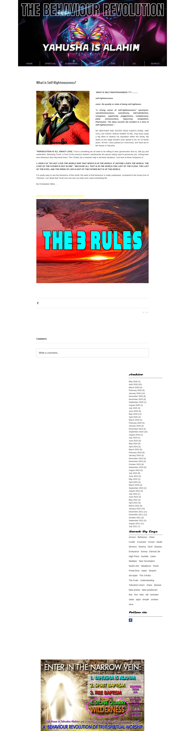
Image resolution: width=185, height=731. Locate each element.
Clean (152, 537)
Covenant (141, 542)
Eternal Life (154, 551)
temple (146, 599)
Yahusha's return (137, 585)
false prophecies (150, 590)
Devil (150, 546)
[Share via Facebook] (37, 303)
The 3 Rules (145, 575)
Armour (132, 537)
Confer (132, 542)
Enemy (144, 551)
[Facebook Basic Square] (130, 620)
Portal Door (134, 570)
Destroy (142, 546)
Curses (151, 542)
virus (131, 604)
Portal (156, 566)
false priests (134, 590)
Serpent (152, 570)
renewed (154, 594)
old (147, 594)
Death (159, 542)
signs (138, 599)
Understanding (147, 580)
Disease (158, 546)
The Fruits (133, 580)
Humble (144, 556)
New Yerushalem (147, 561)
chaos (149, 585)
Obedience (146, 566)
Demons (133, 546)
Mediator (133, 561)
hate (142, 594)
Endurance (134, 551)
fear (130, 594)
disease (157, 585)
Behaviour (142, 537)
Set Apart (133, 575)
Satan (144, 570)
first (136, 594)
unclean (154, 599)
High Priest (134, 556)
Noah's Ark (134, 566)
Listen (153, 556)
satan (131, 599)
